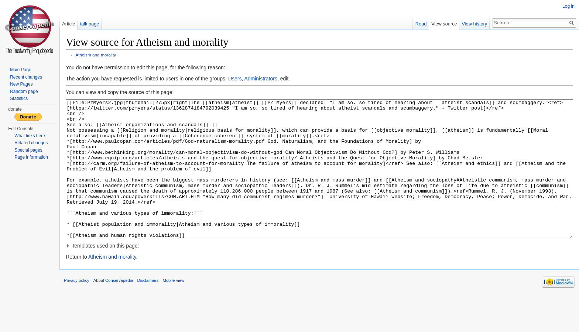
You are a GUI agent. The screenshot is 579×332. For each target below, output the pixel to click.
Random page (24, 91)
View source (441, 24)
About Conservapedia (122, 315)
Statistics (19, 98)
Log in (567, 6)
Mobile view (181, 315)
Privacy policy (84, 315)
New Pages (21, 84)
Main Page (20, 69)
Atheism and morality (104, 56)
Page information (31, 157)
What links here (29, 135)
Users (243, 80)
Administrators (269, 80)
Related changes (31, 142)
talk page (95, 24)
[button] (322, 275)
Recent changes (26, 77)
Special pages (28, 150)
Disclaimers (156, 315)
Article (74, 24)
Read (418, 24)
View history (471, 24)
